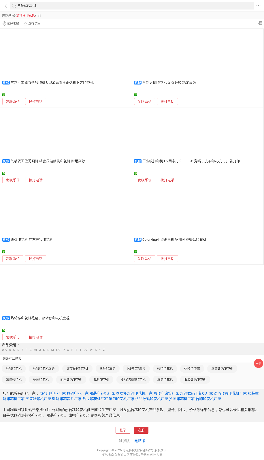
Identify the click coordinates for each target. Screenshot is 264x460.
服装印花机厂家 (102, 393)
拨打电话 (36, 102)
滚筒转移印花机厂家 (230, 393)
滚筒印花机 (165, 379)
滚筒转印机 (14, 379)
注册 (141, 430)
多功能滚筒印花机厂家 (134, 393)
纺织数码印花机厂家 (151, 399)
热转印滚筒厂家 (166, 393)
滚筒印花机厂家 (121, 399)
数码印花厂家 (78, 393)
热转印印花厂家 (53, 393)
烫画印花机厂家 (182, 399)
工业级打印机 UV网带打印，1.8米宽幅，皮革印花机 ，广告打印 (191, 161)
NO (58, 349)
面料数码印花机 (71, 379)
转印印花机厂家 (208, 399)
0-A (4, 349)
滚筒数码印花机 (222, 368)
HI (35, 349)
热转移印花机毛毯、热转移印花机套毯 (40, 318)
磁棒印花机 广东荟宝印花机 (32, 240)
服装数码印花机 (195, 379)
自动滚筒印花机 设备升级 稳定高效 (169, 83)
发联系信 (13, 102)
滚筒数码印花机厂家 (196, 393)
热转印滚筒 (107, 368)
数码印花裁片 (136, 368)
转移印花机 (14, 368)
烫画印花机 (41, 379)
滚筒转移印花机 (77, 368)
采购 (258, 363)
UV (86, 349)
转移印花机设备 (44, 368)
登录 (122, 430)
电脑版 (139, 441)
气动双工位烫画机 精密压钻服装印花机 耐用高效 (48, 161)
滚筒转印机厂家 (38, 399)
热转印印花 (192, 368)
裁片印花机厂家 (95, 399)
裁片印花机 (101, 379)
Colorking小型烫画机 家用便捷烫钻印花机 (174, 240)
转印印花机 (165, 368)
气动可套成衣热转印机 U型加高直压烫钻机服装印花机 (52, 83)
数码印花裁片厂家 (66, 399)
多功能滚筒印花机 (133, 379)
